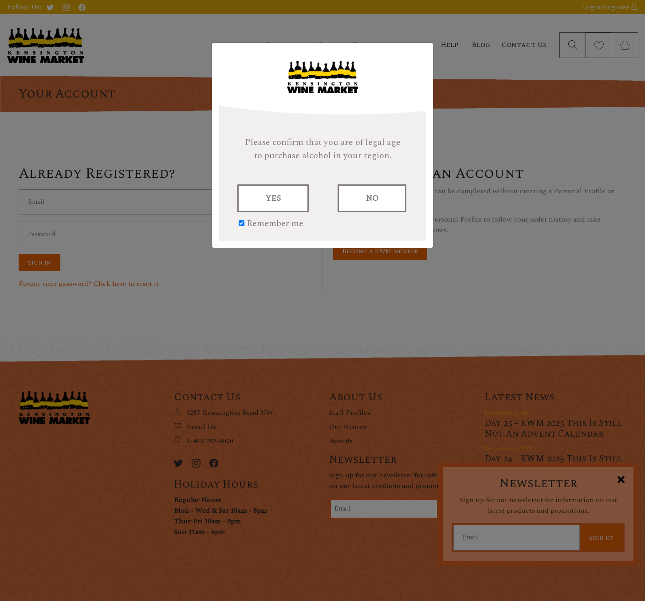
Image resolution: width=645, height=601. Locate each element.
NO (372, 198)
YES (273, 198)
